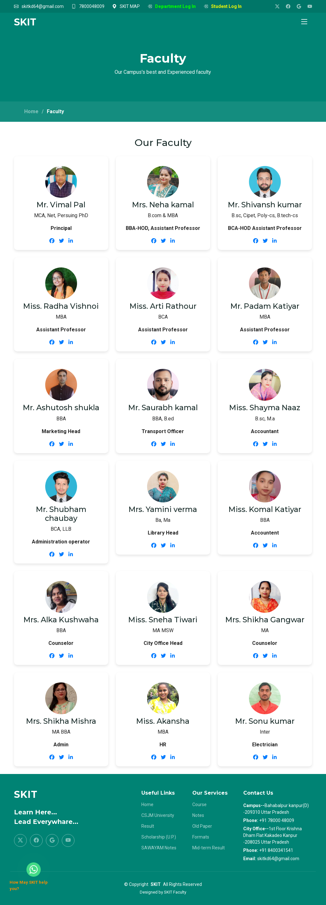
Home (31, 111)
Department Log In (175, 6)
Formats (200, 837)
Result (147, 826)
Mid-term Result (208, 848)
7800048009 (91, 6)
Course (199, 804)
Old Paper (202, 826)
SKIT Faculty (175, 892)
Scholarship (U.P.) (158, 837)
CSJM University (157, 815)
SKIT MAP (130, 6)
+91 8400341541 (276, 850)
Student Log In (226, 6)
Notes (198, 815)
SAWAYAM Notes (158, 848)
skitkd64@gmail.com (43, 6)
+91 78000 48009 (276, 820)
